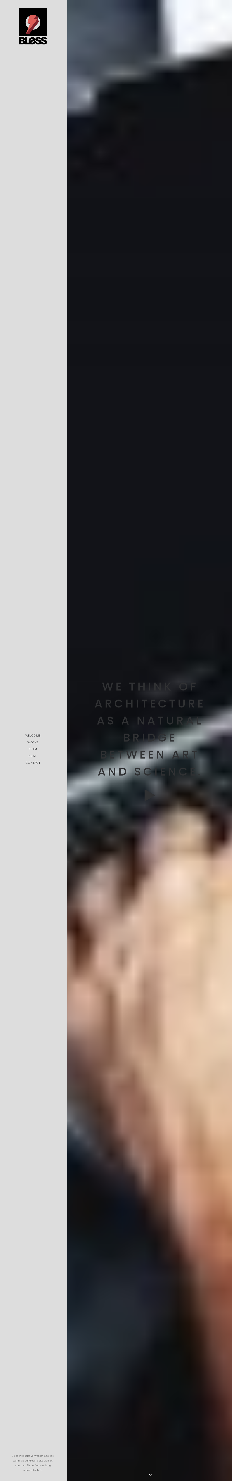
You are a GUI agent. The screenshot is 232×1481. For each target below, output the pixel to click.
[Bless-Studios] (33, 26)
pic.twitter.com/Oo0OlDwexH (128, 1197)
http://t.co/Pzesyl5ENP (117, 1187)
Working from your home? (150, 1086)
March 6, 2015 (154, 1213)
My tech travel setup (150, 1054)
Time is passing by (150, 1022)
